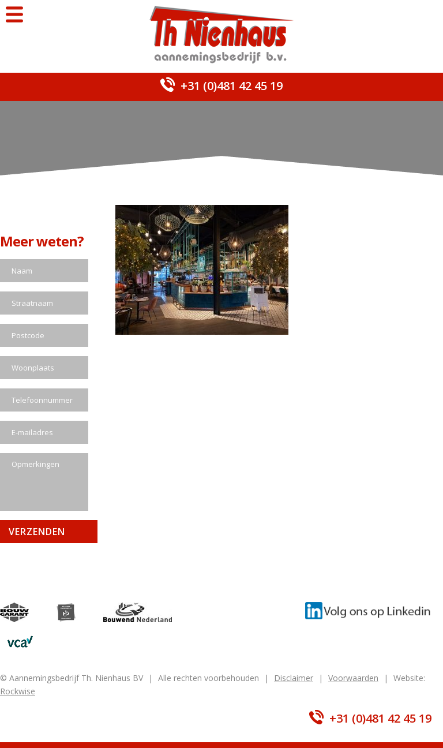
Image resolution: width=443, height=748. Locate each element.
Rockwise (17, 691)
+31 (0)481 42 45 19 (232, 86)
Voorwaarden (353, 677)
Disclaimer (293, 677)
